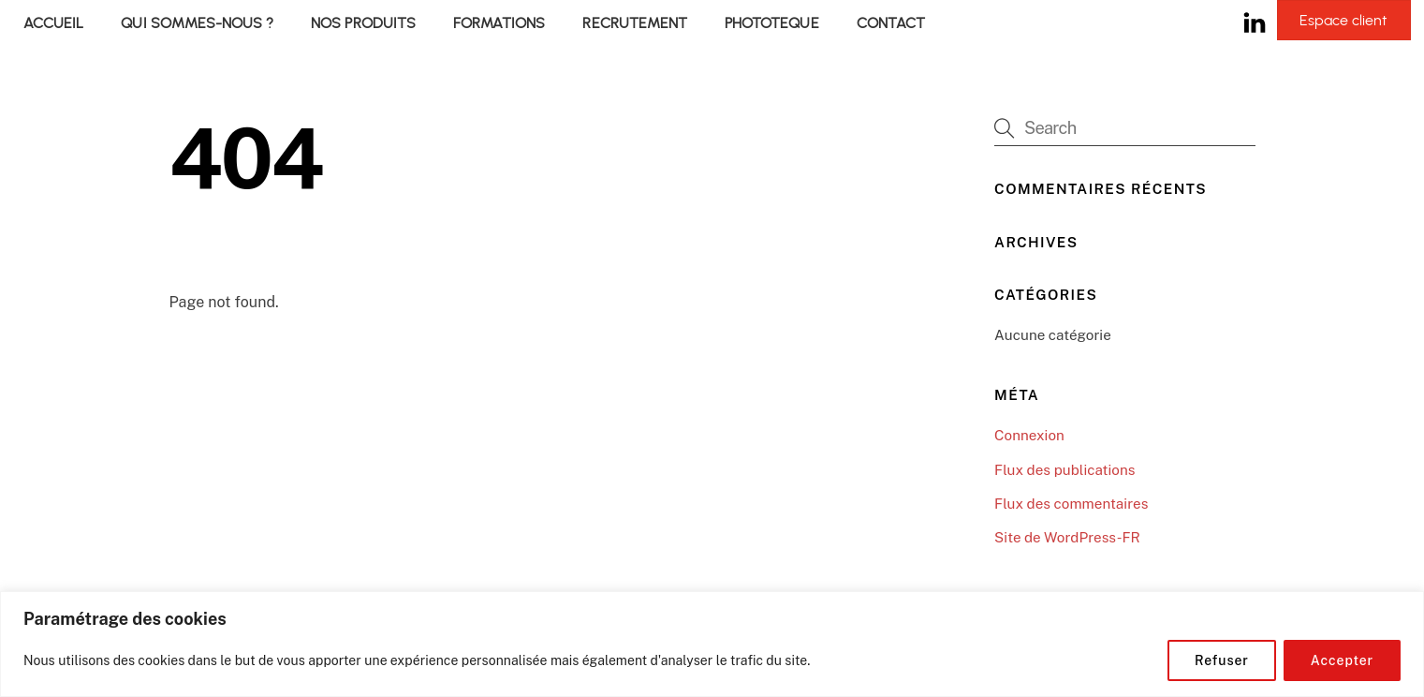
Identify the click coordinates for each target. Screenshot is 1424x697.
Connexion (1029, 435)
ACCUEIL (53, 23)
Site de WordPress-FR (1067, 537)
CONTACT (891, 23)
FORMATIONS (499, 23)
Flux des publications (1064, 470)
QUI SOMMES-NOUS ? (197, 23)
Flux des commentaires (1071, 504)
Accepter (1342, 660)
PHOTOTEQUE (771, 23)
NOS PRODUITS (363, 23)
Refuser (1222, 660)
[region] (712, 644)
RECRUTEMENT (634, 23)
